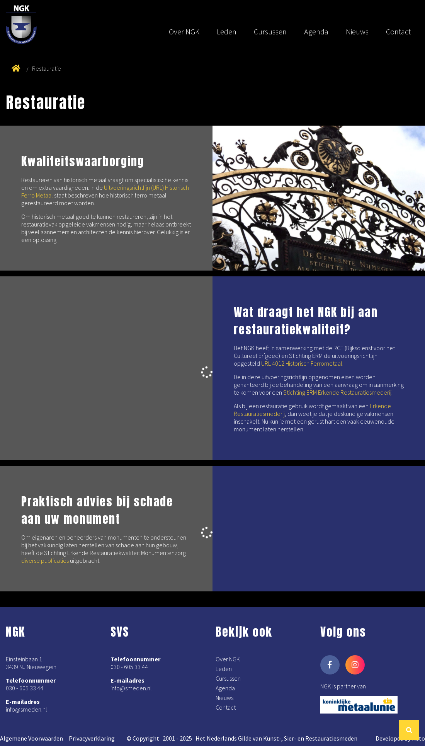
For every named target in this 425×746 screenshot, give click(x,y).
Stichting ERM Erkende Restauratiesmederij (337, 392)
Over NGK (184, 31)
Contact (398, 31)
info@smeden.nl (26, 709)
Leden (226, 31)
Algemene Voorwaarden (31, 738)
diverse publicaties (45, 560)
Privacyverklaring (92, 738)
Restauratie (46, 68)
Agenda (316, 31)
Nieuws (357, 31)
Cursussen (270, 31)
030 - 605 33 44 (24, 688)
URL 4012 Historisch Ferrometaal (301, 363)
